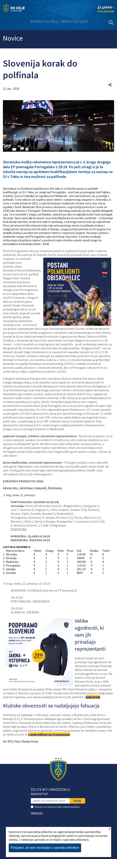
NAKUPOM (93, 697)
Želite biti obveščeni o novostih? (50, 791)
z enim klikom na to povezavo (49, 734)
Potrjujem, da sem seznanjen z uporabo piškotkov (45, 847)
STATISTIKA (19, 529)
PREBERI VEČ (37, 813)
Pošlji (77, 800)
